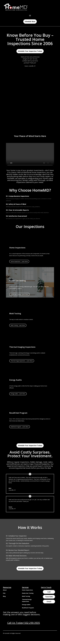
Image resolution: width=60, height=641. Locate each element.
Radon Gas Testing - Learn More (19, 294)
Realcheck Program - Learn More (20, 426)
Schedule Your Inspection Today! (30, 51)
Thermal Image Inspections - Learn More (22, 361)
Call (49, 592)
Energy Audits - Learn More (18, 394)
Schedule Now (30, 21)
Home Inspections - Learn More (19, 261)
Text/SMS (49, 597)
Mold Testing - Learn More (18, 325)
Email (49, 601)
